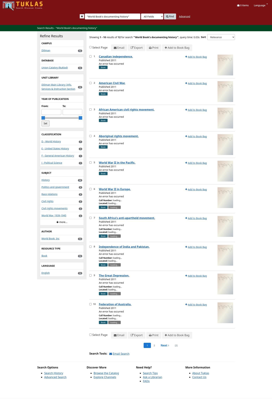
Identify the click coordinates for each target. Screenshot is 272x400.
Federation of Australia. (115, 304)
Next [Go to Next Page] (165, 345)
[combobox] (112, 16)
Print (154, 48)
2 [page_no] (154, 345)
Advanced (184, 16)
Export (137, 48)
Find (170, 16)
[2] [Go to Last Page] (176, 345)
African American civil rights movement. (127, 109)
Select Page (100, 47)
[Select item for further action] (90, 56)
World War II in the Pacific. (117, 163)
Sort (203, 37)
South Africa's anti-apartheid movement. (127, 218)
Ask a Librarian (152, 377)
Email (119, 48)
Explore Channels (105, 377)
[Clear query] (82, 16)
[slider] (43, 118)
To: (64, 106)
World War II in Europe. (115, 189)
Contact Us (199, 377)
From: (44, 106)
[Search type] (152, 16)
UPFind (11, 4)
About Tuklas (200, 373)
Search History (53, 373)
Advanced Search (55, 377)
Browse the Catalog (106, 373)
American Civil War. (112, 83)
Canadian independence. (116, 56)
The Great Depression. (114, 275)
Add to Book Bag (177, 48)
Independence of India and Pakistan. (124, 247)
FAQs (146, 381)
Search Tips (150, 373)
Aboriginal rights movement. (119, 136)
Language (261, 5)
